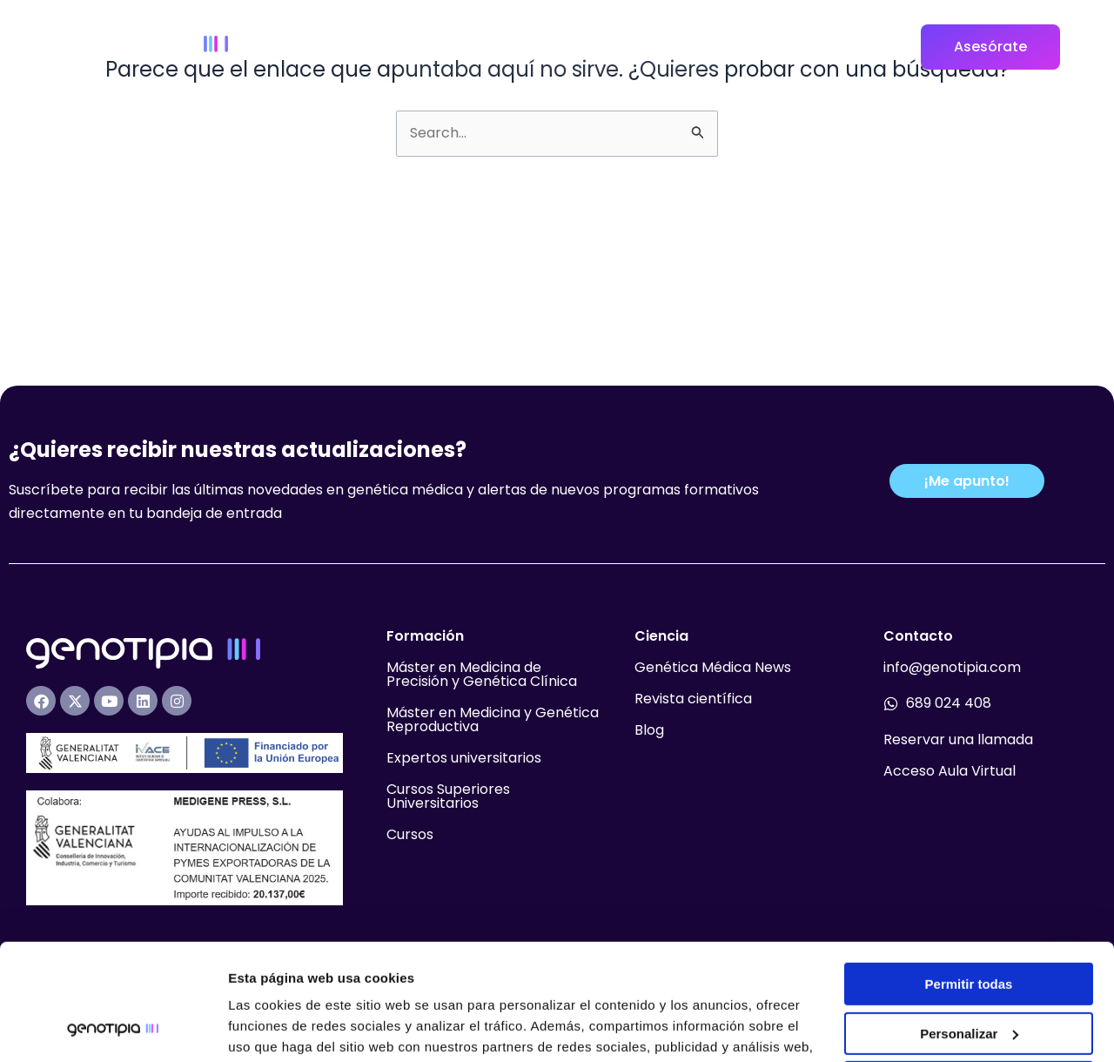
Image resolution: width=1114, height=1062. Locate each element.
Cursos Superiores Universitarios (448, 796)
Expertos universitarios (463, 758)
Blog (649, 730)
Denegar (969, 973)
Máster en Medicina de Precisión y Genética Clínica (481, 674)
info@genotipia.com (952, 667)
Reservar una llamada (958, 739)
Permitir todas (969, 875)
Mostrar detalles (279, 1027)
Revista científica (693, 699)
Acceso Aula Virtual (949, 771)
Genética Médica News (712, 667)
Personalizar (969, 924)
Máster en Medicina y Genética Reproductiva (492, 719)
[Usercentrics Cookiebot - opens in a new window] (113, 1028)
